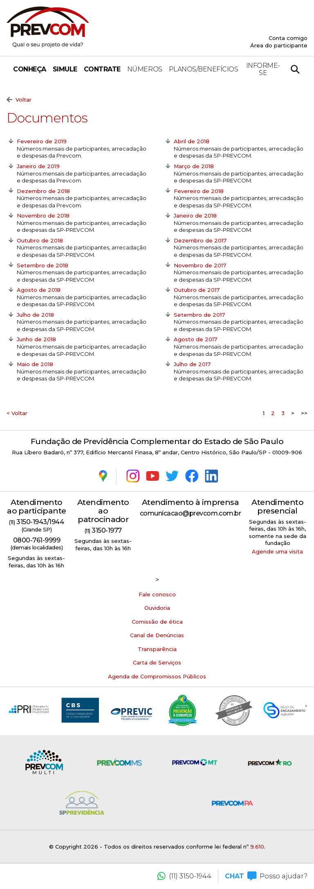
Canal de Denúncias (157, 635)
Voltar (19, 100)
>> (304, 413)
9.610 (257, 846)
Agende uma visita (277, 551)
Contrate (102, 69)
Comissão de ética (157, 621)
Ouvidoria (157, 608)
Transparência (157, 649)
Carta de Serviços (157, 662)
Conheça (29, 69)
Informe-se (263, 69)
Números (144, 69)
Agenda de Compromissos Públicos (157, 676)
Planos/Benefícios (203, 69)
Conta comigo (288, 38)
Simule (65, 69)
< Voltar (17, 413)
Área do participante (278, 45)
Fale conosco (157, 594)
